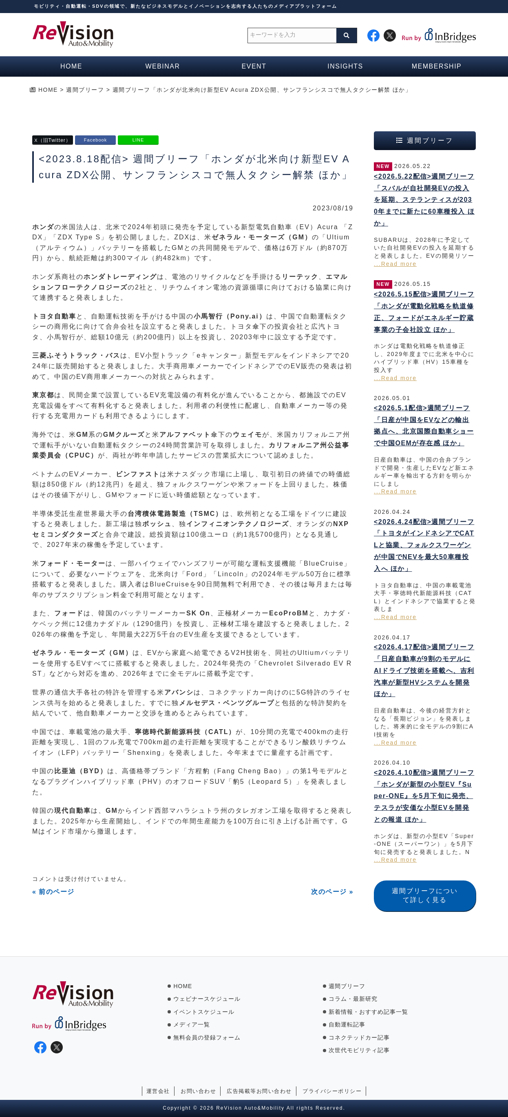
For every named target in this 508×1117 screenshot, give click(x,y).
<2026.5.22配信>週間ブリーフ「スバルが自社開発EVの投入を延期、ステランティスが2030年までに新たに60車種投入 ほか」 (424, 200)
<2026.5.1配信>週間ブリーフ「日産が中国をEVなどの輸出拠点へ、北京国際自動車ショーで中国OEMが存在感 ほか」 (424, 426)
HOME (182, 986)
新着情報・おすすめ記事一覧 (368, 1012)
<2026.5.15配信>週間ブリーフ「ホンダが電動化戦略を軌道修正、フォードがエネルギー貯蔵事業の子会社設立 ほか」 (424, 312)
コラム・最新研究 (353, 998)
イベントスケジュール (203, 1012)
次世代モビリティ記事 (359, 1050)
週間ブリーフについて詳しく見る (425, 895)
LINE (138, 139)
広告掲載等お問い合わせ (259, 1091)
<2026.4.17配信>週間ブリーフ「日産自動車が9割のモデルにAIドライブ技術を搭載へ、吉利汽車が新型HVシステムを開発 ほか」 (424, 670)
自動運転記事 (347, 1024)
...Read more (395, 264)
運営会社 (158, 1091)
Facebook (95, 139)
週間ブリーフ (347, 986)
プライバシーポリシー (332, 1091)
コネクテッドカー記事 (359, 1037)
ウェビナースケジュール (207, 998)
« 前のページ (53, 891)
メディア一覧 (191, 1024)
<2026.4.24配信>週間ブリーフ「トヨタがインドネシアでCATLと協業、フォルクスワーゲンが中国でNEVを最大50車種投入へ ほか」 (424, 545)
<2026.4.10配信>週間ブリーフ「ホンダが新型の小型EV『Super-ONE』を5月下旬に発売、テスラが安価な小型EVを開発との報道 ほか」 (424, 796)
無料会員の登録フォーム (207, 1037)
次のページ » (332, 891)
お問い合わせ (198, 1091)
